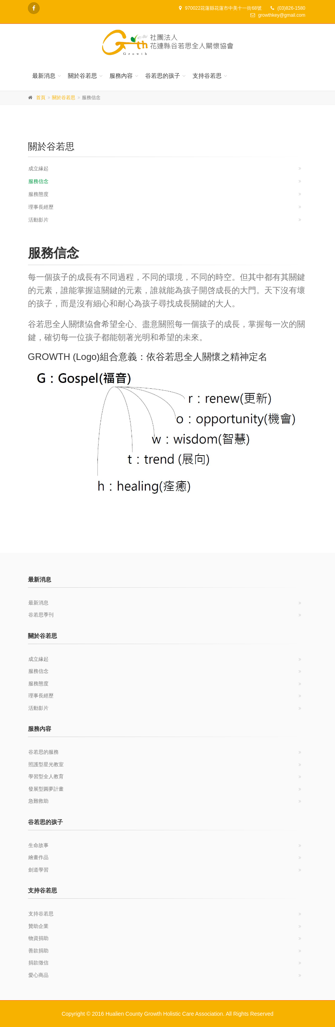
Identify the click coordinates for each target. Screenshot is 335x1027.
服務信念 (38, 181)
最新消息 (44, 75)
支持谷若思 (207, 75)
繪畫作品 (38, 857)
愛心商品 (38, 975)
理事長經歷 (41, 207)
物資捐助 (38, 938)
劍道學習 (38, 870)
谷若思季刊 (41, 615)
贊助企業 (38, 926)
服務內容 (121, 75)
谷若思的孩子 (162, 75)
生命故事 (38, 845)
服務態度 (38, 194)
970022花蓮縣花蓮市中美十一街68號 (223, 8)
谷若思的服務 (43, 752)
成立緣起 (38, 168)
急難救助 (38, 801)
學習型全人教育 (46, 776)
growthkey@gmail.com (281, 15)
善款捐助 (38, 951)
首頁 (40, 97)
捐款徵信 (38, 963)
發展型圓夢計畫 (46, 789)
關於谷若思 (82, 75)
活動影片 (38, 220)
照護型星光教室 (46, 764)
